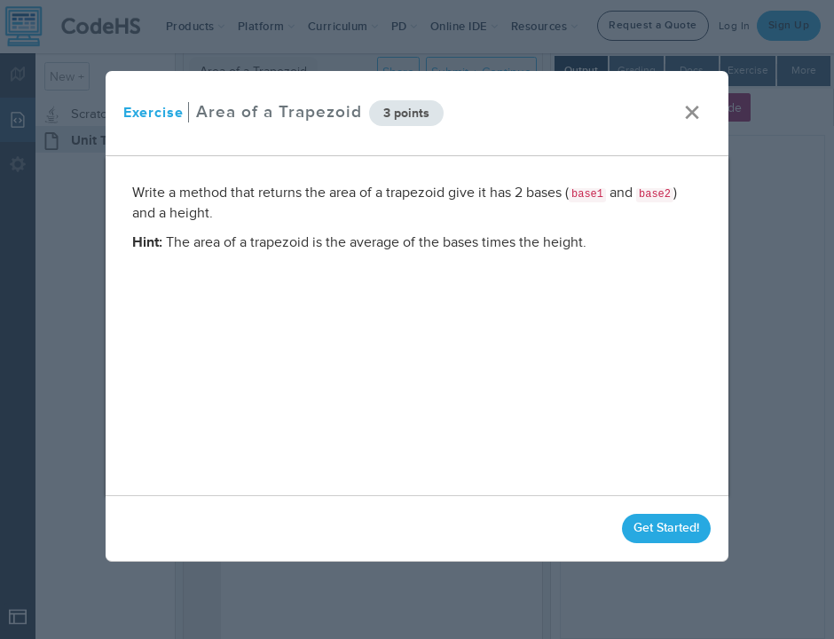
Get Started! (666, 527)
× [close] (692, 113)
